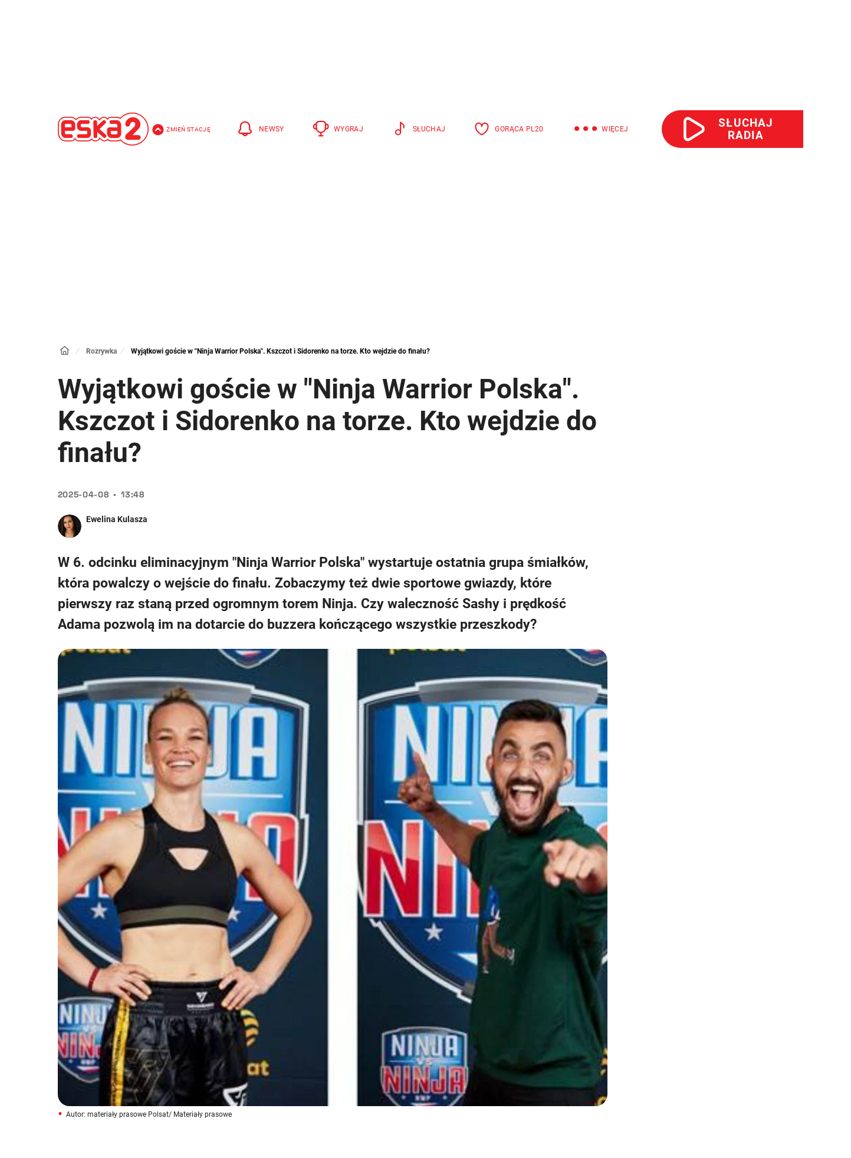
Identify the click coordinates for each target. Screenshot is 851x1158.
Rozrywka (101, 351)
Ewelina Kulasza (116, 519)
